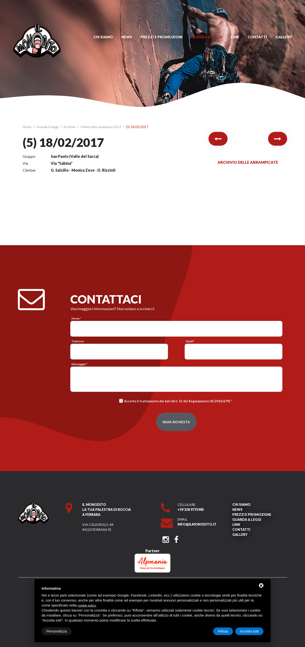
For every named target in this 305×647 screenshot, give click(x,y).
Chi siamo (103, 37)
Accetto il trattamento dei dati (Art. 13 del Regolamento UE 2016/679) (177, 401)
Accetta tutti (249, 631)
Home (27, 127)
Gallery (284, 37)
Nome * (76, 318)
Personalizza (56, 631)
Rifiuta (223, 631)
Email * (190, 341)
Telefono (77, 341)
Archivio (69, 127)
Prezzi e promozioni (162, 37)
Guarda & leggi (206, 37)
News (126, 37)
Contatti (257, 37)
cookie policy (87, 605)
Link (235, 37)
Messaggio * (79, 364)
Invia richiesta (176, 421)
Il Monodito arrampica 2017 (101, 127)
